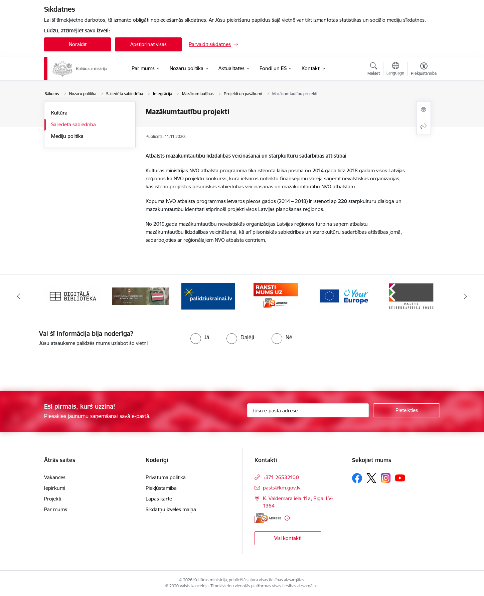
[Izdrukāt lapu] (424, 110)
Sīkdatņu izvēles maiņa (171, 509)
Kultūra (59, 113)
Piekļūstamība (161, 488)
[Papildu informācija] (287, 518)
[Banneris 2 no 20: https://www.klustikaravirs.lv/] (141, 295)
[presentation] (56, 366)
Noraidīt (78, 44)
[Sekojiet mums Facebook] (357, 478)
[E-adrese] (268, 518)
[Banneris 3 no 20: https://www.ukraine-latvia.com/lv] (208, 295)
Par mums (55, 509)
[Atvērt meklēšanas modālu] (373, 70)
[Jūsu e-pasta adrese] (308, 410)
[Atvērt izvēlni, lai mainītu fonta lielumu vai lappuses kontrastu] (424, 70)
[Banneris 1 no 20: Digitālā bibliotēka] (73, 295)
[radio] (199, 337)
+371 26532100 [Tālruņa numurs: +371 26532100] (281, 477)
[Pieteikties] (406, 410)
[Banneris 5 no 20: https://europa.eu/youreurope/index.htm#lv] (343, 295)
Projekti (52, 498)
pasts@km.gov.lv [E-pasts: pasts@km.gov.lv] (281, 487)
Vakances (54, 477)
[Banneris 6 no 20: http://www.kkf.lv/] (411, 295)
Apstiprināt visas (148, 44)
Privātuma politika (166, 477)
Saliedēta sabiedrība (73, 124)
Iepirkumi (54, 488)
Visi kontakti (287, 538)
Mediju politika (67, 136)
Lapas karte (159, 498)
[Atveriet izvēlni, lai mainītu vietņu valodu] (395, 69)
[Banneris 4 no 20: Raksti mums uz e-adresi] (276, 295)
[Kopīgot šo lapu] (424, 126)
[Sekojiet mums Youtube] (400, 478)
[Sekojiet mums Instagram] (386, 478)
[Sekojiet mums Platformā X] (371, 478)
